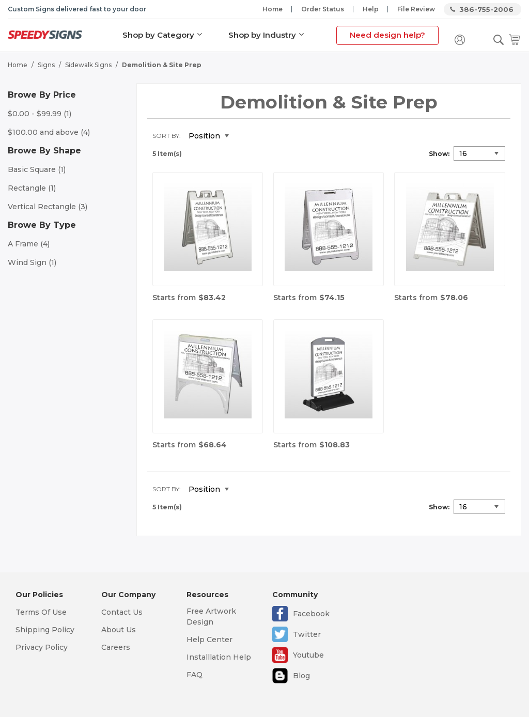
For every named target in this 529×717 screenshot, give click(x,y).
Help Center (209, 639)
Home (272, 9)
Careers (115, 647)
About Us (118, 629)
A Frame (29, 244)
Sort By (165, 135)
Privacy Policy (41, 647)
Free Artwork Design (211, 616)
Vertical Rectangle (47, 206)
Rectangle (32, 188)
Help (371, 9)
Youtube (308, 655)
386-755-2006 (486, 9)
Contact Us (122, 612)
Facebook (311, 613)
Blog (301, 675)
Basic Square (37, 169)
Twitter (307, 634)
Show (438, 154)
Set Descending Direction (244, 136)
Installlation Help (218, 657)
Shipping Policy (44, 629)
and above (49, 132)
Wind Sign (32, 262)
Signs (46, 65)
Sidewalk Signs (88, 65)
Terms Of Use (41, 612)
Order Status (322, 9)
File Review (416, 9)
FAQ (194, 674)
